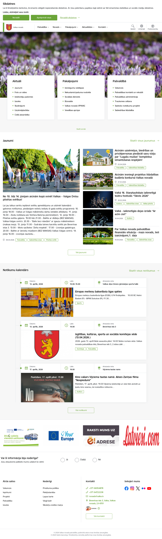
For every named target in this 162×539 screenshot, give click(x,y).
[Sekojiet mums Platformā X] (138, 488)
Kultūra (119, 204)
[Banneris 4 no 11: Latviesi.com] (141, 435)
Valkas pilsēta (148, 204)
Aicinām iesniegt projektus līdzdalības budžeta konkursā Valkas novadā (136, 176)
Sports (79, 303)
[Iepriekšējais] (9, 435)
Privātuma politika (51, 488)
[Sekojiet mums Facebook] (126, 488)
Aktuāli (17, 81)
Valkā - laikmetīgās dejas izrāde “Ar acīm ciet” (135, 212)
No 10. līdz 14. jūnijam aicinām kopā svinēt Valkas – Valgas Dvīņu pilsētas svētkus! (40, 198)
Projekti (6, 496)
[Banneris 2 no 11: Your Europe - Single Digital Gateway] (61, 435)
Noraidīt (16, 17)
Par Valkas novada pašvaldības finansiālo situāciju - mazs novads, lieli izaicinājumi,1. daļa (137, 232)
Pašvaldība (21, 240)
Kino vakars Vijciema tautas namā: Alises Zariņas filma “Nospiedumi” (106, 378)
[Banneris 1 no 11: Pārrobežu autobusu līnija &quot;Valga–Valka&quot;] (21, 435)
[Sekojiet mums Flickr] (144, 488)
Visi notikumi (81, 410)
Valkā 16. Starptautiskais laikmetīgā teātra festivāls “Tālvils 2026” (135, 194)
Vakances (7, 488)
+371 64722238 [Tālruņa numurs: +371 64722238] (96, 492)
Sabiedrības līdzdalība (136, 168)
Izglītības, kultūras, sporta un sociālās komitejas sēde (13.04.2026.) (106, 336)
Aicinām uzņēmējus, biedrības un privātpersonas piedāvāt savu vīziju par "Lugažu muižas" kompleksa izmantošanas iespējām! (135, 155)
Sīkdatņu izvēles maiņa (53, 505)
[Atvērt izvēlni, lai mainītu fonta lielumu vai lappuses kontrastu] (152, 27)
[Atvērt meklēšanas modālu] (133, 27)
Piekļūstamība (49, 492)
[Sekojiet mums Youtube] (149, 488)
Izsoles (6, 505)
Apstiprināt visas (44, 17)
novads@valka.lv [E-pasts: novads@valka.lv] (96, 496)
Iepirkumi (7, 492)
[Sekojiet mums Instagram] (132, 488)
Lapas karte (48, 496)
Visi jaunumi (81, 252)
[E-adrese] (91, 508)
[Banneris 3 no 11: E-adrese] (101, 435)
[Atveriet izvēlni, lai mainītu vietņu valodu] (141, 27)
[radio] (64, 459)
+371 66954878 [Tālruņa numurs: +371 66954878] (96, 488)
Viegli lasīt (47, 501)
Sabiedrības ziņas (35, 240)
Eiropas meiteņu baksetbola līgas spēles (98, 291)
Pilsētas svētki (51, 240)
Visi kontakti (99, 516)
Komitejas (80, 349)
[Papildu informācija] (99, 508)
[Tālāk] (153, 435)
